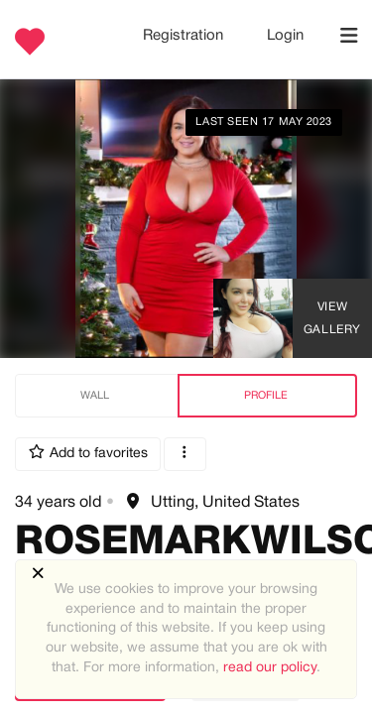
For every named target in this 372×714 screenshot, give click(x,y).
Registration (185, 36)
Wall (94, 396)
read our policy (269, 667)
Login (285, 36)
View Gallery (332, 318)
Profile (266, 396)
